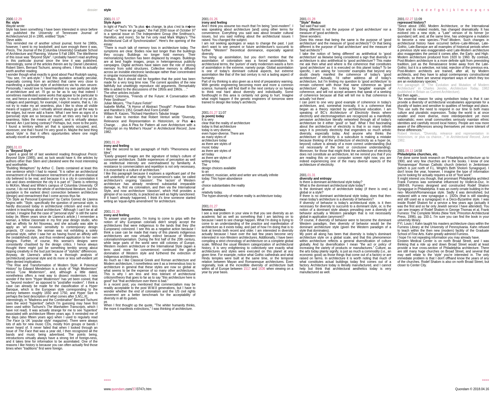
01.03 (18, 147)
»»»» (485, 380)
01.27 (214, 112)
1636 (261, 268)
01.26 (116, 142)
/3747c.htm (143, 389)
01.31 (311, 175)
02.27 (409, 19)
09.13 (409, 151)
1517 (247, 268)
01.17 (116, 19)
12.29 (18, 19)
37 (134, 389)
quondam (118, 389)
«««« (107, 380)
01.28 (311, 19)
